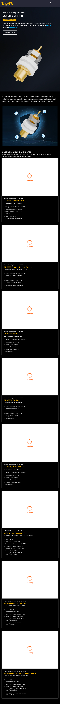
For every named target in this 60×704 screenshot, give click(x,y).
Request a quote (10, 32)
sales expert (13, 27)
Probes (48, 25)
